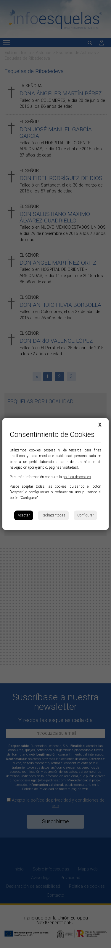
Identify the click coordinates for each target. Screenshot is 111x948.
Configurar (85, 515)
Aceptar (24, 515)
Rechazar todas (53, 515)
